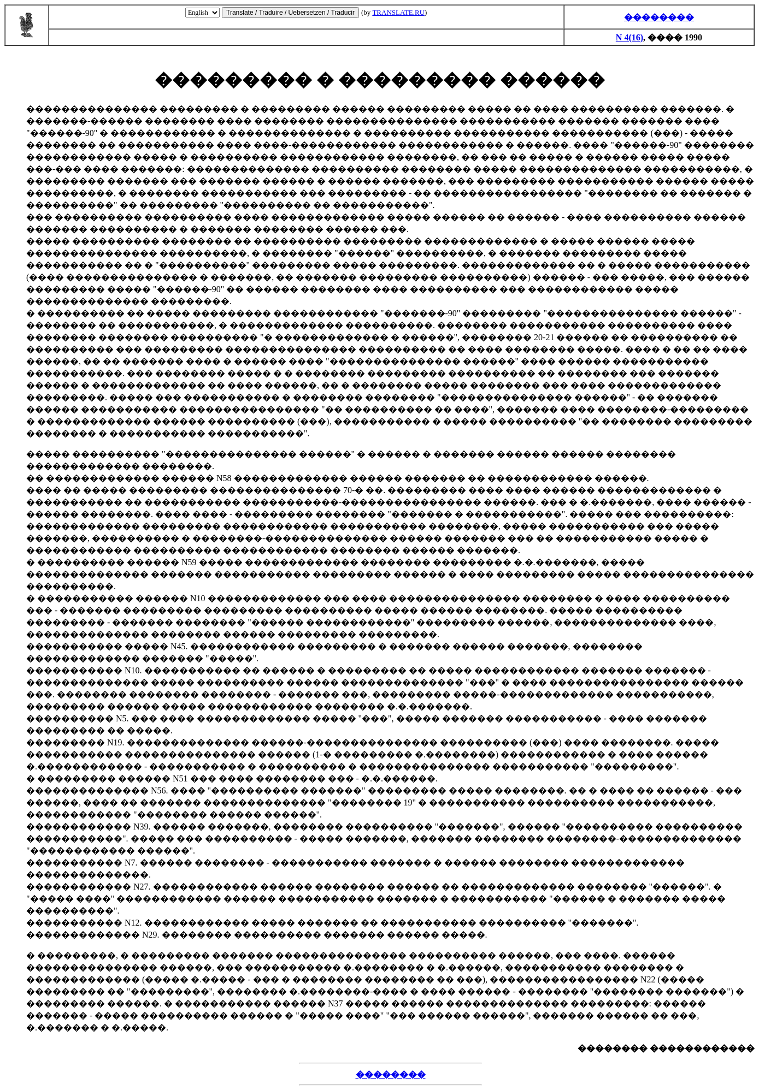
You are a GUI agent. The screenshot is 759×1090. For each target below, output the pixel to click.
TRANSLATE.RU (398, 12)
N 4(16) (629, 37)
